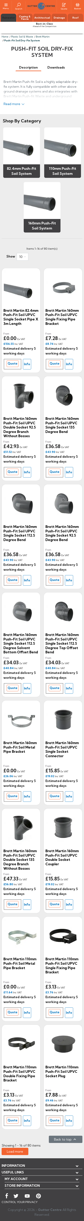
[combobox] (22, 257)
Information (13, 1166)
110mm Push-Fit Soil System (62, 171)
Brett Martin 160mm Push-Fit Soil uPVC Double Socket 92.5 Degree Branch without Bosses (20, 427)
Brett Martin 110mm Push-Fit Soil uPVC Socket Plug (61, 1071)
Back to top (65, 1139)
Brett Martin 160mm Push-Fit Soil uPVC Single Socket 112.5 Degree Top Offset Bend (62, 643)
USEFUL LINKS (13, 1172)
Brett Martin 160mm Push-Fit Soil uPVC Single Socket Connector (62, 749)
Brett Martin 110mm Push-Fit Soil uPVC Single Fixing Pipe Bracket (61, 965)
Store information (22, 1185)
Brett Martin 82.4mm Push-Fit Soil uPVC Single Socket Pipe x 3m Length (20, 317)
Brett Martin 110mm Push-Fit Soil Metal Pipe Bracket (19, 963)
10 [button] (21, 257)
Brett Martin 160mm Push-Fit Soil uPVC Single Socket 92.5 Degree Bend (62, 533)
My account (16, 1179)
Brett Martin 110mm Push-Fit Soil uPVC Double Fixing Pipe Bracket (19, 1073)
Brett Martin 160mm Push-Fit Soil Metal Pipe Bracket (20, 747)
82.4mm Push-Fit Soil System (21, 171)
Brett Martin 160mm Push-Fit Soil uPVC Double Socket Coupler (62, 857)
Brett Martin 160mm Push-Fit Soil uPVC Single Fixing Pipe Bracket (62, 317)
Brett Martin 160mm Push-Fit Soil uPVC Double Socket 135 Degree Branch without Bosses (20, 859)
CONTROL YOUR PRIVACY (20, 1202)
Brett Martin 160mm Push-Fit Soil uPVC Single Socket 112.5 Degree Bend (20, 533)
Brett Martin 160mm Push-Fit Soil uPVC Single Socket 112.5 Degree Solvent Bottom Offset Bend (20, 643)
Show (10, 256)
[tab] (28, 67)
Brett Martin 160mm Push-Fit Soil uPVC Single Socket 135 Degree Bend (62, 425)
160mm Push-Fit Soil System (42, 225)
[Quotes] (64, 4)
